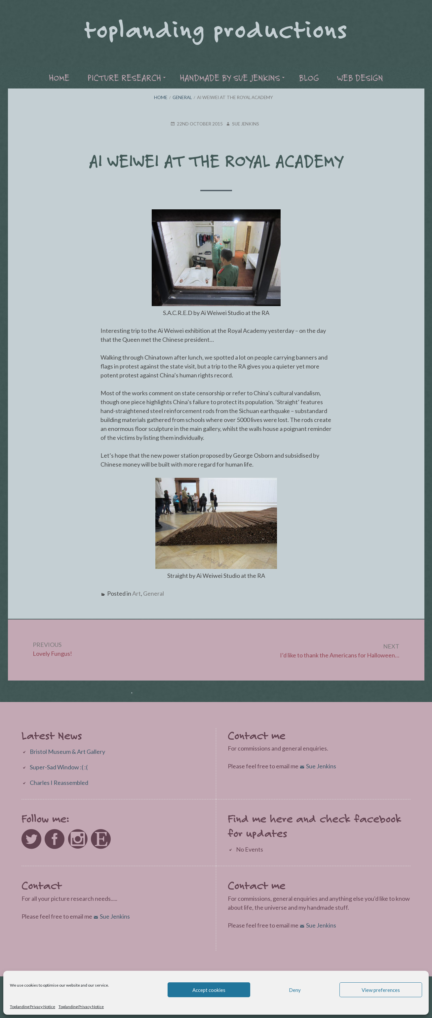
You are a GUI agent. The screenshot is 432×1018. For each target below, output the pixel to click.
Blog (309, 77)
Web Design (360, 77)
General (153, 593)
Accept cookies (208, 990)
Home (59, 77)
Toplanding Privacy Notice (32, 1006)
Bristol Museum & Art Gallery (67, 751)
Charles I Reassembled (59, 782)
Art (136, 593)
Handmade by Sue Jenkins (230, 77)
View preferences (381, 990)
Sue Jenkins (321, 766)
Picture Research (124, 77)
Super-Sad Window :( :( (59, 767)
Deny (295, 990)
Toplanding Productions (216, 28)
